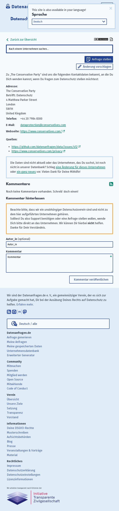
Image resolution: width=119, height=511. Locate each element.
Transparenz (15, 412)
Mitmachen (14, 366)
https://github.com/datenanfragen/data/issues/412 (45, 146)
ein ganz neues (26, 171)
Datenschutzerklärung (21, 470)
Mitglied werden (17, 375)
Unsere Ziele (15, 403)
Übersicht (13, 399)
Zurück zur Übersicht (21, 39)
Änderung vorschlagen (97, 66)
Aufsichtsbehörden (19, 437)
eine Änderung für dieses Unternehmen (80, 167)
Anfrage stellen (101, 59)
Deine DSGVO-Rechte (20, 428)
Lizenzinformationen (20, 479)
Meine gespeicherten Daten (24, 346)
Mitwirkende (14, 384)
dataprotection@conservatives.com (43, 125)
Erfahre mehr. (25, 304)
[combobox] (59, 49)
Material (12, 455)
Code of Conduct (17, 388)
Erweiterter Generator (21, 355)
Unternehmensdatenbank (23, 351)
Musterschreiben (17, 432)
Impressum (14, 465)
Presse (11, 446)
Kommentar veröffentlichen (91, 279)
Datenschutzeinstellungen (23, 474)
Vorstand (12, 417)
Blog (9, 441)
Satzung (12, 408)
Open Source (15, 379)
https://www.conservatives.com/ (41, 131)
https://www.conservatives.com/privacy (37, 151)
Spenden (12, 370)
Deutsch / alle (28, 324)
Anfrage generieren (19, 337)
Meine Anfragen (17, 342)
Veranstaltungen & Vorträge (24, 450)
